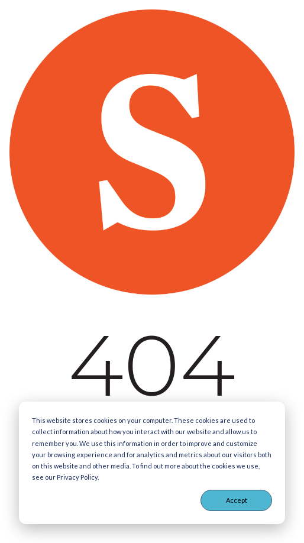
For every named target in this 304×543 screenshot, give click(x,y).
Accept (236, 500)
